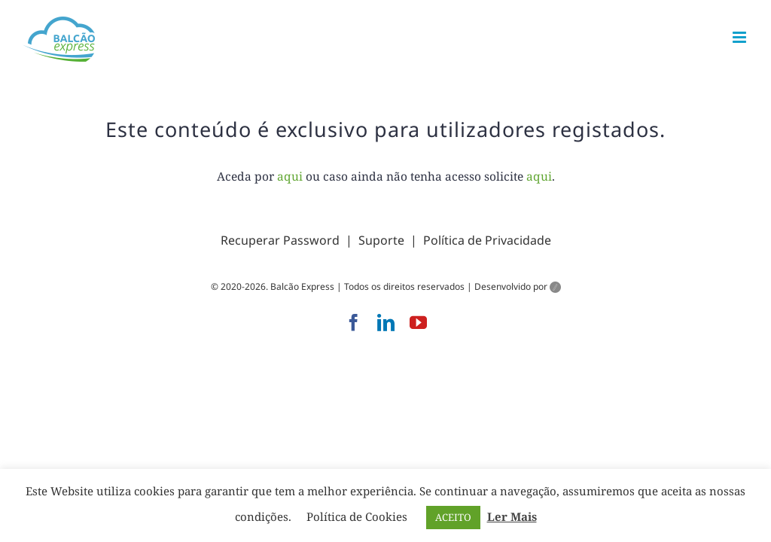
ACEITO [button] (453, 517)
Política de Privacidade (487, 240)
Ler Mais (512, 516)
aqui (290, 176)
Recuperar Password (280, 240)
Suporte (381, 240)
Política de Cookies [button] (356, 516)
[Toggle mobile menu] (740, 37)
